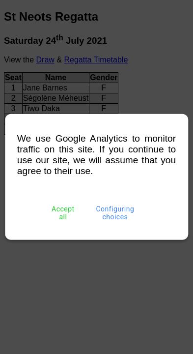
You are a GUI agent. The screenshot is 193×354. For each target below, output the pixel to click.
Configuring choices (115, 213)
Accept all (63, 213)
